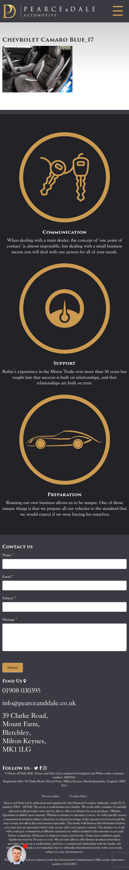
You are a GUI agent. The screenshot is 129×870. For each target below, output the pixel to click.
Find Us (14, 680)
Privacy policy (51, 796)
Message (9, 619)
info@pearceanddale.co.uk (39, 703)
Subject (9, 598)
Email (8, 577)
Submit (12, 667)
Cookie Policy (78, 796)
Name (8, 555)
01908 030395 (21, 690)
